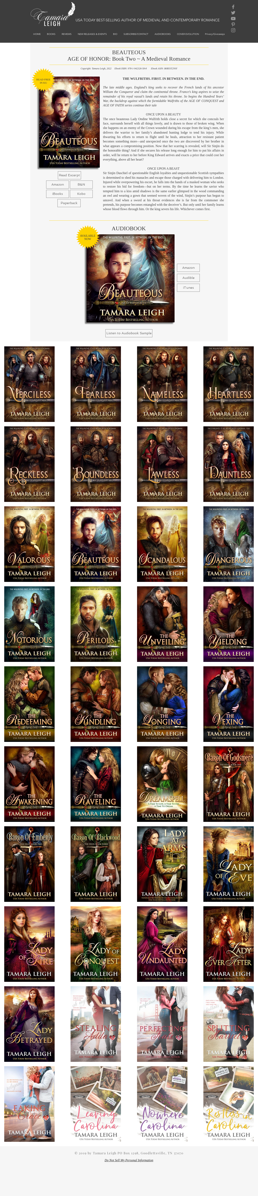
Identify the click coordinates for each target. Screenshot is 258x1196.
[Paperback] (69, 203)
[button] (81, 185)
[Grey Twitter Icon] (233, 13)
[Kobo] (81, 194)
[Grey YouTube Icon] (233, 18)
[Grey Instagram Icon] (233, 30)
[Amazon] (57, 185)
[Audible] (188, 278)
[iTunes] (188, 288)
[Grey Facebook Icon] (233, 7)
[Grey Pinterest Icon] (233, 24)
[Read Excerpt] (69, 175)
